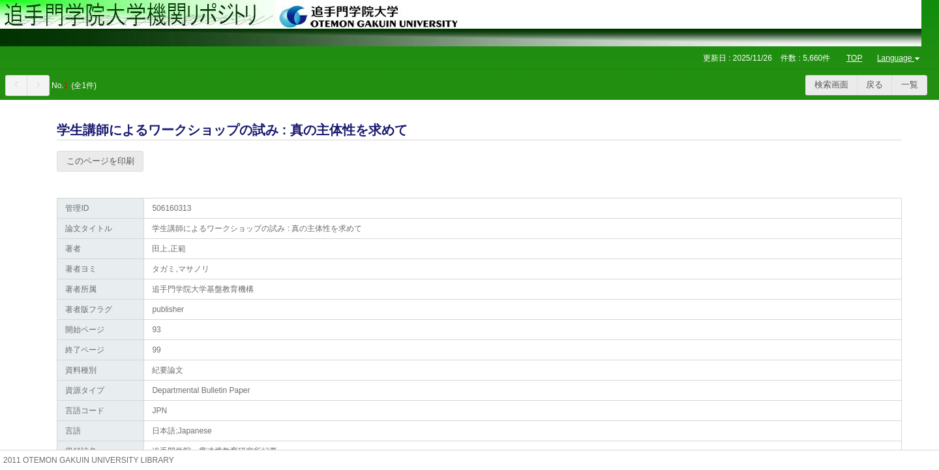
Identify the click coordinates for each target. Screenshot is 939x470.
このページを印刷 (100, 161)
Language (899, 58)
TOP (854, 58)
